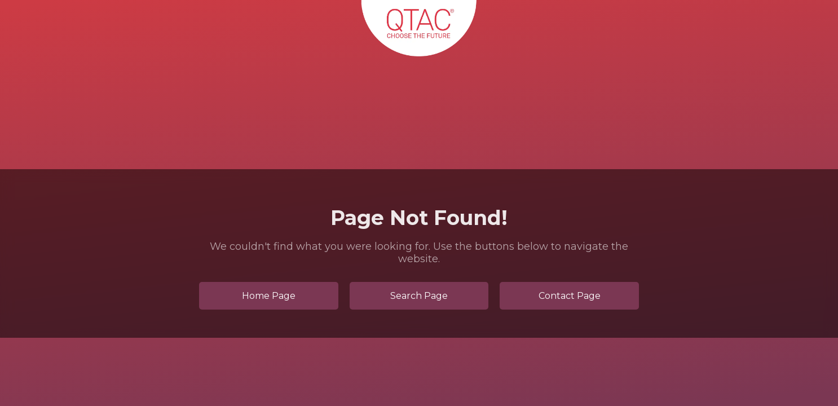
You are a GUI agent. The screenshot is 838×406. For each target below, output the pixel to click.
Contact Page (570, 295)
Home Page (268, 295)
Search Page (419, 295)
